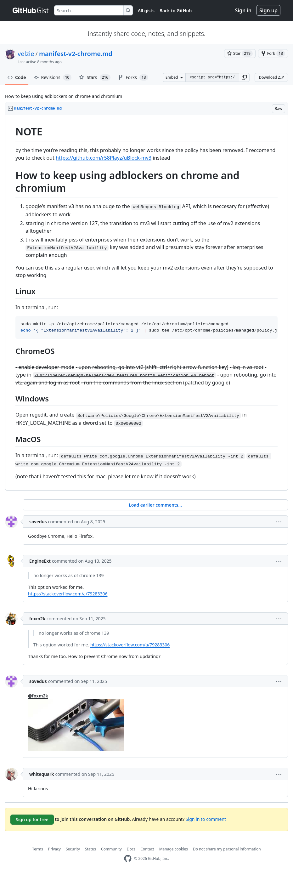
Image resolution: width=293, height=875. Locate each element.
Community (111, 849)
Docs (131, 849)
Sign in (243, 10)
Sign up (268, 10)
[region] (146, 303)
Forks (133, 77)
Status (90, 849)
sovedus (38, 522)
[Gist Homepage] (31, 10)
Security (73, 849)
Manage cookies (173, 849)
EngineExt (40, 561)
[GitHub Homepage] (128, 858)
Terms (37, 849)
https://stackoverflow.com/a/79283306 (67, 594)
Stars (94, 77)
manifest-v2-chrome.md (75, 53)
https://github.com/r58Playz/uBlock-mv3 (103, 157)
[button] (244, 77)
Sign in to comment (206, 819)
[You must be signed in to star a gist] (240, 53)
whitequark (41, 774)
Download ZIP (271, 77)
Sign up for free (32, 819)
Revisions (53, 77)
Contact (147, 849)
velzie (26, 53)
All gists (146, 11)
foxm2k (37, 619)
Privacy (54, 849)
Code (17, 77)
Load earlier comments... (155, 505)
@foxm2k (38, 696)
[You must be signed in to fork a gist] (273, 53)
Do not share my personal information (227, 849)
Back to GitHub (176, 11)
